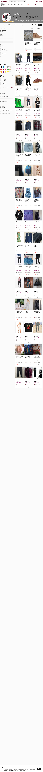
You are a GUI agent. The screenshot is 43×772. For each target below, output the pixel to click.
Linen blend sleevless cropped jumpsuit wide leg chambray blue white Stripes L (27, 312)
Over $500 (3, 84)
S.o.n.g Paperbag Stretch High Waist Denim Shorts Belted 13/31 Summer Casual (28, 155)
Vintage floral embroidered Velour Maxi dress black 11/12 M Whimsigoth (37, 379)
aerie (2, 52)
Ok (38, 768)
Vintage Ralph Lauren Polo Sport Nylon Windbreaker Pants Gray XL (37, 312)
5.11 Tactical (3, 45)
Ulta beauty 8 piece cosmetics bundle (18, 43)
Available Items (4, 109)
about (36, 24)
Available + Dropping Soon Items (6, 111)
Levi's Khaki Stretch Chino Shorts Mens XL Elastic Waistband (28, 43)
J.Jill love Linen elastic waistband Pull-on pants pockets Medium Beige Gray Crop (37, 177)
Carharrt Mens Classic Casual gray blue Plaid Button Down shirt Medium (19, 65)
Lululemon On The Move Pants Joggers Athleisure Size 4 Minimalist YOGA (19, 290)
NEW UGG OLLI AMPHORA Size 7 (37, 43)
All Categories (3, 30)
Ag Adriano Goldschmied (5, 56)
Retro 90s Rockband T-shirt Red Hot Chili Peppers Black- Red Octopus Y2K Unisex (28, 334)
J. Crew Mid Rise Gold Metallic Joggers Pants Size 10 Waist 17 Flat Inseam (19, 312)
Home (18, 4)
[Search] (18, 1)
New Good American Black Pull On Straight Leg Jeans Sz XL (37, 267)
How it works (31, 5)
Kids (15, 4)
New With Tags (3, 102)
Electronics (2, 36)
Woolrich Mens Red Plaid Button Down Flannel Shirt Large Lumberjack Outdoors (37, 133)
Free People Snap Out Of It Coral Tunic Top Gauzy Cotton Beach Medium (19, 357)
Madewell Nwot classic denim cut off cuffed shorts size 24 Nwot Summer (28, 267)
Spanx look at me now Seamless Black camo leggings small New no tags (19, 267)
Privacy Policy (22, 770)
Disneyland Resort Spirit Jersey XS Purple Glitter (28, 222)
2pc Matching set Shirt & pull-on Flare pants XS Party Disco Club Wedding (19, 177)
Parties (22, 4)
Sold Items (3, 114)
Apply (12, 87)
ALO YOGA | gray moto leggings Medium (37, 334)
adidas (2, 49)
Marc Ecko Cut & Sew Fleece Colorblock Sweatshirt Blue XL (28, 177)
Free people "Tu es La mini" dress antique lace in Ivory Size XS (19, 334)
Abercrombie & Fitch (5, 48)
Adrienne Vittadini (4, 50)
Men (12, 4)
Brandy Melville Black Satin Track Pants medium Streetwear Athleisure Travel (28, 88)
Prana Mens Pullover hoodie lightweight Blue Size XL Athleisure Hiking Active (28, 133)
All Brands (3, 44)
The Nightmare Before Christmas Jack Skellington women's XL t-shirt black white (37, 110)
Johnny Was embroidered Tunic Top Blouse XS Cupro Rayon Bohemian (37, 200)
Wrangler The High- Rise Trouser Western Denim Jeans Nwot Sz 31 (28, 290)
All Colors (3, 64)
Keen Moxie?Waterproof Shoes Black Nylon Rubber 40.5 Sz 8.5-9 (36, 65)
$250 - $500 (3, 83)
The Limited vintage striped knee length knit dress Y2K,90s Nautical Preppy (36, 155)
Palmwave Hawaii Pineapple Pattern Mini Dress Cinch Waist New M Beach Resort (27, 200)
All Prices (3, 76)
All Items (2, 93)
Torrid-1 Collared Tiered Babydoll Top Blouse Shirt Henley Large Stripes (19, 200)
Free (1, 95)
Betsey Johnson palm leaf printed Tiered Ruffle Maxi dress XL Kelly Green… (19, 245)
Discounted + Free (4, 96)
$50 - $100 (3, 80)
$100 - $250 (3, 82)
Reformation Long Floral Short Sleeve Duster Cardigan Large (19, 155)
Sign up (40, 1)
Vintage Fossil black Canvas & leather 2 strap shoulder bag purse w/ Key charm (37, 290)
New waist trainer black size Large (36, 245)
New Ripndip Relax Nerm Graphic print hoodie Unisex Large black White (17, 222)
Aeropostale (3, 53)
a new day (3, 46)
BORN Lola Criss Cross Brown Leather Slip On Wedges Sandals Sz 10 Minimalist (37, 88)
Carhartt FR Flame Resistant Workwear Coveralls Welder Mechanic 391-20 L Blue (27, 65)
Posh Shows (27, 4)
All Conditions (3, 101)
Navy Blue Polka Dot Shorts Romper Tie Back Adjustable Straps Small (37, 222)
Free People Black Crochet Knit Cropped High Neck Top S (19, 133)
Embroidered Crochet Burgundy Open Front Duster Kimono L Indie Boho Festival (28, 379)
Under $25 (3, 78)
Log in (37, 1)
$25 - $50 (3, 79)
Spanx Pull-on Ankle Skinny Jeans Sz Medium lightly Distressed (28, 110)
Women (8, 4)
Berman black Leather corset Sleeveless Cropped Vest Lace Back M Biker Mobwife (18, 88)
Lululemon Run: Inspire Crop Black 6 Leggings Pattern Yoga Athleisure (19, 379)
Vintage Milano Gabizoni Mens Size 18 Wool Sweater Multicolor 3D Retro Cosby (28, 357)
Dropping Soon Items (5, 113)
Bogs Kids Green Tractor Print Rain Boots (19, 110)
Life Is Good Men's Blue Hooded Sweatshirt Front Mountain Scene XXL (28, 245)
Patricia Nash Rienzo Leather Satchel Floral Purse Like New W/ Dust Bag (37, 357)
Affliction (2, 54)
